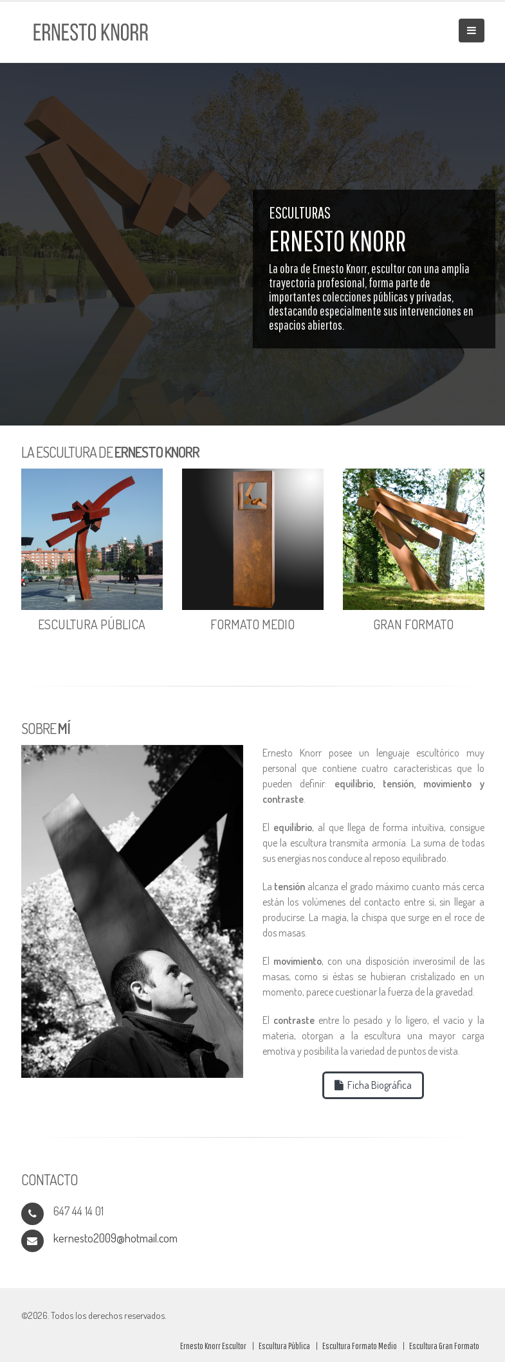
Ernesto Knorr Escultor (213, 1345)
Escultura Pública (284, 1345)
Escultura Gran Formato (444, 1345)
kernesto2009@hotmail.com (115, 1238)
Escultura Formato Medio (359, 1345)
